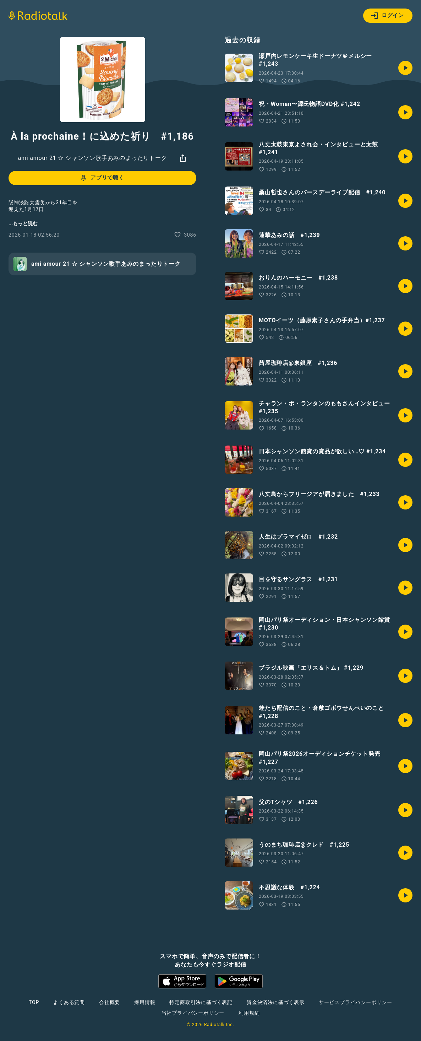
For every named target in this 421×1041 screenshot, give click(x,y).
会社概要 (109, 1002)
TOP (34, 1002)
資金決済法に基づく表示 (276, 1002)
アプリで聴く (101, 178)
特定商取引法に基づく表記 (201, 1002)
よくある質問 (69, 1002)
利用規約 (249, 1013)
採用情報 (144, 1002)
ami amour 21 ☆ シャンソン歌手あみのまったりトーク (92, 158)
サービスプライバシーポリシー (355, 1002)
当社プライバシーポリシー (193, 1013)
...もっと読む (23, 223)
